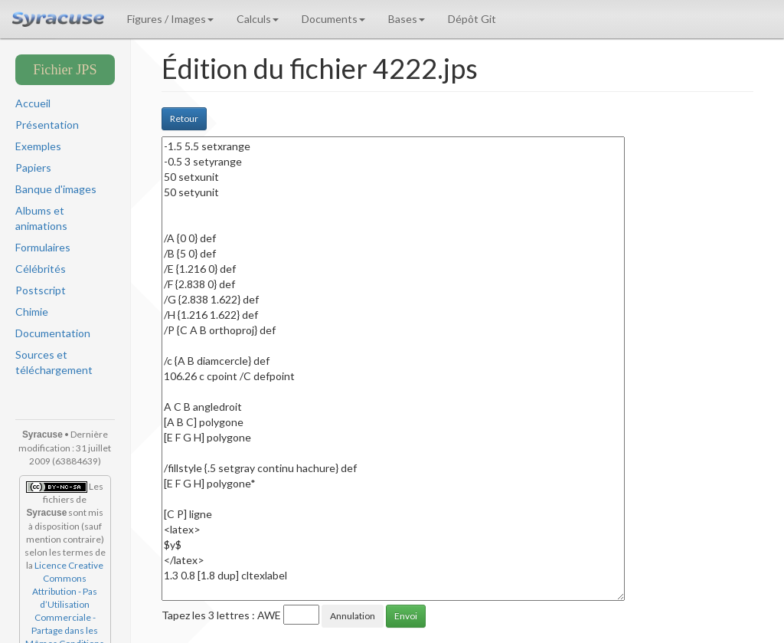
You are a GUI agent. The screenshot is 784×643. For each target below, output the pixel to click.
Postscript (40, 290)
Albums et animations (41, 218)
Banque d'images (55, 188)
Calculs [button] (258, 18)
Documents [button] (333, 18)
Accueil (33, 103)
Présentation (47, 124)
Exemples (38, 146)
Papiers (33, 167)
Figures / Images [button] (170, 18)
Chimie (31, 311)
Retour (184, 118)
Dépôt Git (472, 18)
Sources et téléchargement (54, 362)
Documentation (52, 333)
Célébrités (40, 268)
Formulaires (42, 247)
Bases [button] (406, 18)
